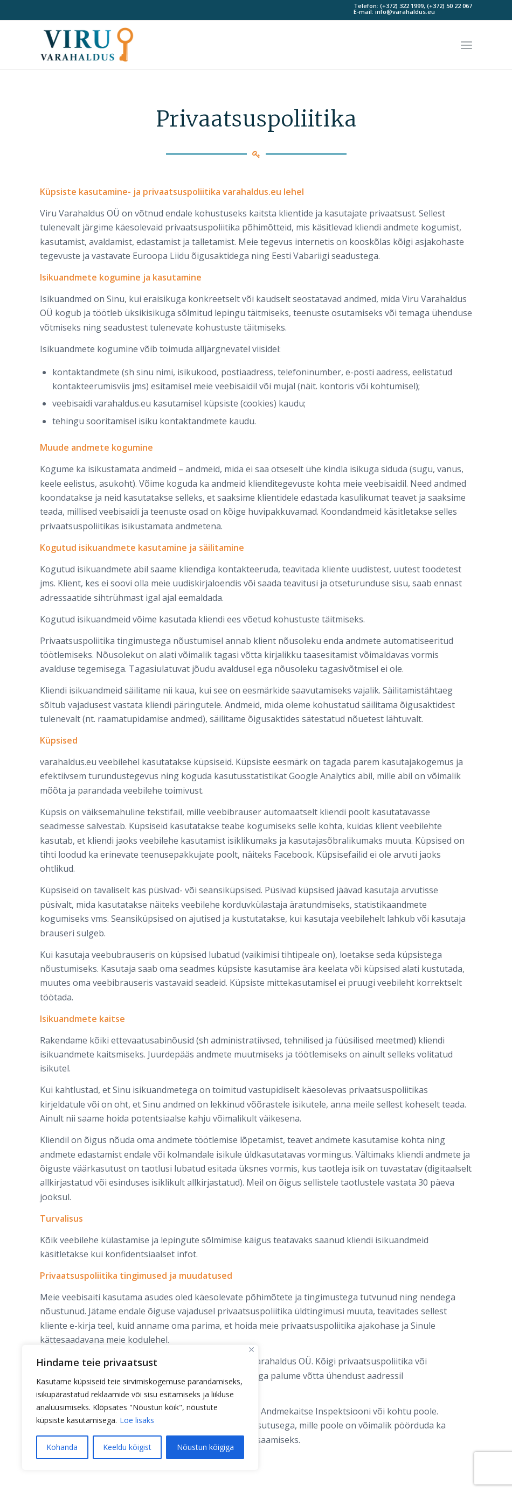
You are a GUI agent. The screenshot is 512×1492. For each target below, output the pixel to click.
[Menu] (466, 44)
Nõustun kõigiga (205, 1447)
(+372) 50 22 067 (449, 6)
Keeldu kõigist (127, 1447)
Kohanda (62, 1447)
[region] (140, 1407)
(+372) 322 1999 (402, 6)
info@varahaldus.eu (405, 12)
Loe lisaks (137, 1420)
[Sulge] (251, 1349)
